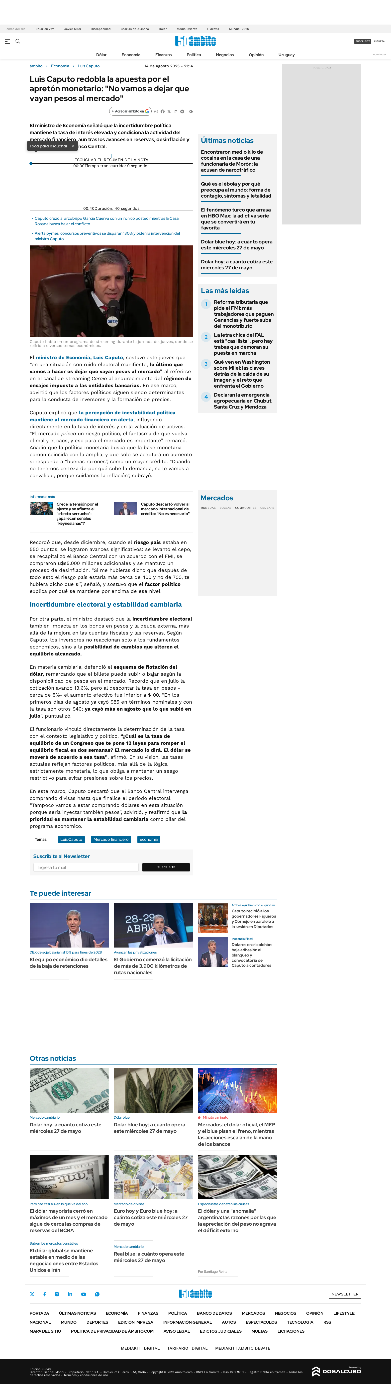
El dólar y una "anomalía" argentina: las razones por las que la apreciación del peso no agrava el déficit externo (237, 1221)
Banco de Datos (214, 1313)
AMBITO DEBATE (242, 1348)
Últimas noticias (77, 1313)
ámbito (36, 66)
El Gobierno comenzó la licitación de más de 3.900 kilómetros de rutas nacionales (153, 966)
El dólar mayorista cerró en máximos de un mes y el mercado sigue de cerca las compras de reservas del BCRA (68, 1221)
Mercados (253, 1313)
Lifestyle (344, 1313)
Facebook (44, 1294)
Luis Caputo (89, 66)
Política (194, 54)
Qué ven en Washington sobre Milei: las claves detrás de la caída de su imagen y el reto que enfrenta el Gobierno (242, 374)
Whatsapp (97, 1294)
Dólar (163, 29)
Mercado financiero (111, 839)
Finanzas (163, 54)
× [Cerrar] (73, 145)
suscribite (363, 41)
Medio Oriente (187, 29)
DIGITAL (140, 1348)
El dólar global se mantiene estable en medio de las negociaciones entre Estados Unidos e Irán (64, 1260)
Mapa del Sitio (45, 1331)
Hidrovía (213, 29)
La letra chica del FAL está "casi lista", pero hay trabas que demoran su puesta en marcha (243, 344)
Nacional (40, 1322)
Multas (260, 1331)
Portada (39, 1313)
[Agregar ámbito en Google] (130, 111)
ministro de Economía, (79, 357)
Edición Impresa (135, 1322)
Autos (229, 1322)
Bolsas (225, 508)
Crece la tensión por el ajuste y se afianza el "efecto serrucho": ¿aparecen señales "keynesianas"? (77, 514)
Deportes (97, 1322)
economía (149, 839)
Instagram (57, 1294)
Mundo (69, 1322)
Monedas (208, 508)
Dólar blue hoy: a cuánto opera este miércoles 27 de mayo (237, 244)
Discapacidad (101, 29)
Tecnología (300, 1322)
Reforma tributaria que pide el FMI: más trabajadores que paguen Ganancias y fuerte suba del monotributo (244, 314)
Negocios (225, 54)
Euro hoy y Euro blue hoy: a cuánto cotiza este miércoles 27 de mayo (151, 1217)
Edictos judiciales (221, 1331)
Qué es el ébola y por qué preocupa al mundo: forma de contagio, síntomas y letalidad (236, 190)
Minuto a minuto (215, 1117)
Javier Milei (72, 29)
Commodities (246, 508)
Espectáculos (261, 1322)
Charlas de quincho (135, 29)
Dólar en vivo (44, 29)
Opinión (256, 54)
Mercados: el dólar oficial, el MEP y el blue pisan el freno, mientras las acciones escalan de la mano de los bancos (237, 1134)
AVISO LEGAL (177, 1331)
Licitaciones (291, 1331)
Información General (187, 1322)
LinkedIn (70, 1294)
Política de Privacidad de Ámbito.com (112, 1331)
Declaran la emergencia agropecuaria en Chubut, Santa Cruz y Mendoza (243, 401)
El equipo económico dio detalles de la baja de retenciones (68, 962)
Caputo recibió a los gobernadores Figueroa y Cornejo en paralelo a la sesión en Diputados (254, 918)
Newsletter (379, 54)
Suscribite (166, 867)
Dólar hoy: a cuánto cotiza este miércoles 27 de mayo (237, 264)
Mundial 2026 (239, 29)
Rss (327, 1322)
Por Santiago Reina (212, 1271)
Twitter (32, 1294)
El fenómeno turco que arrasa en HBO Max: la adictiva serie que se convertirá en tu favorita (236, 219)
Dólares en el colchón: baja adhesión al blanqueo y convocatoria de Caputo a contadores (252, 955)
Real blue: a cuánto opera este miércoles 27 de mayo (149, 1257)
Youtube (83, 1294)
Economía (131, 54)
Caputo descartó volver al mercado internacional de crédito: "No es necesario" (165, 509)
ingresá (379, 41)
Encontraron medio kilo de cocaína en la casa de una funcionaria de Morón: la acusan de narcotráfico (232, 161)
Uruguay (287, 54)
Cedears (267, 508)
